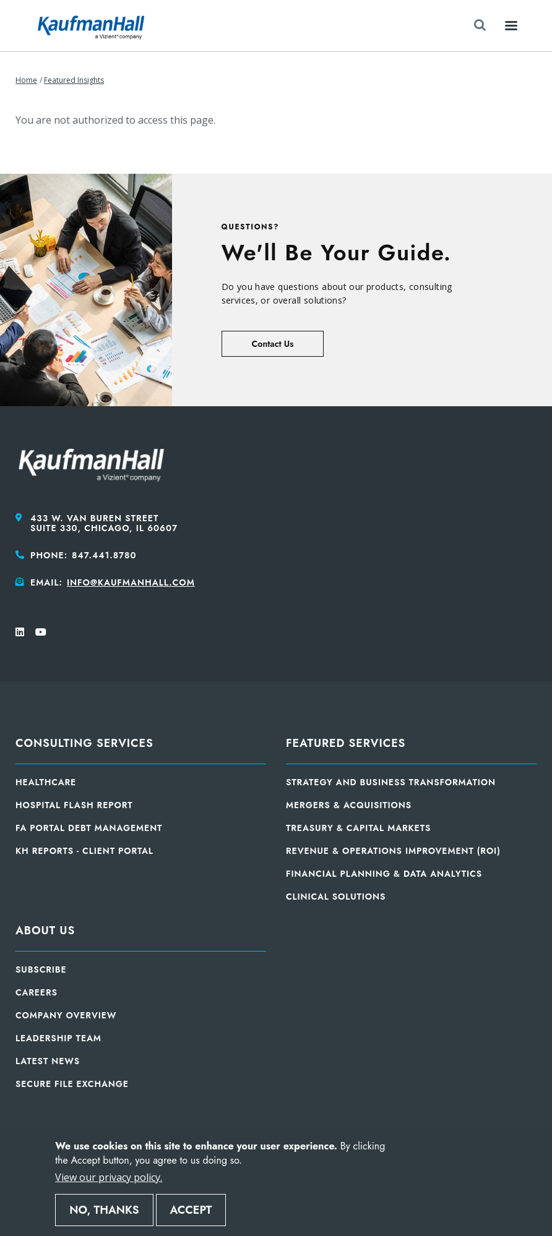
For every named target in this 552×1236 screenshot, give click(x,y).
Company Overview (65, 1015)
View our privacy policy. (108, 1177)
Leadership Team (58, 1038)
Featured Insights (74, 80)
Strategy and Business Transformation (391, 782)
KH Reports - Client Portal (84, 851)
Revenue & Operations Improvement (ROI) (393, 851)
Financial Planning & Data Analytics (384, 873)
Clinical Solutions (336, 896)
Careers (36, 992)
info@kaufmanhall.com (131, 582)
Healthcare (45, 782)
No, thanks (104, 1210)
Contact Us (273, 344)
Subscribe (41, 969)
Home (26, 80)
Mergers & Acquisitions (349, 805)
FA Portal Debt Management (88, 828)
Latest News (47, 1061)
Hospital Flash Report (74, 805)
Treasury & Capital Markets (358, 828)
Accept (191, 1210)
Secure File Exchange (72, 1084)
